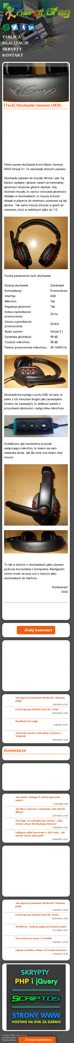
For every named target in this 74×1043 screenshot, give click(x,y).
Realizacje (15, 43)
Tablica (11, 37)
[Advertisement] (36, 135)
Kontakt (12, 55)
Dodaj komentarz (38, 630)
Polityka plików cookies (12, 1040)
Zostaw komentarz (38, 1040)
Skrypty (12, 49)
